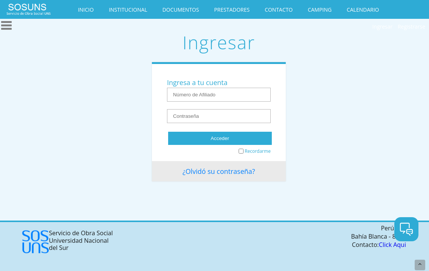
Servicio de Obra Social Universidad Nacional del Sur (67, 242)
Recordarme (255, 151)
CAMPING (319, 9)
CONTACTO (279, 9)
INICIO (86, 9)
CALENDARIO (363, 9)
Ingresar (382, 26)
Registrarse (411, 26)
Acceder (220, 138)
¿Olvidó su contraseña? (218, 171)
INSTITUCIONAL (128, 9)
